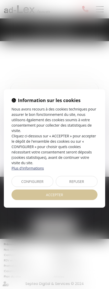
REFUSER (76, 181)
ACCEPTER (54, 194)
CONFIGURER (32, 181)
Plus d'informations (28, 168)
